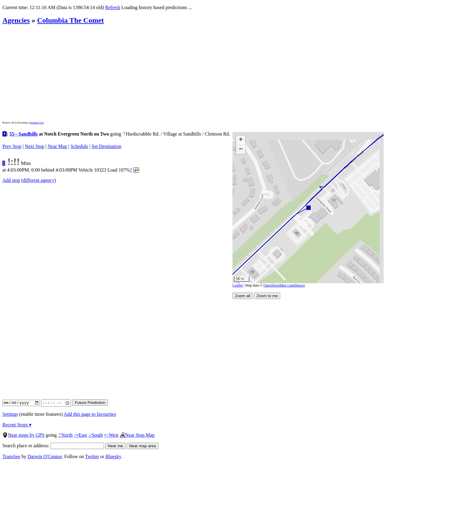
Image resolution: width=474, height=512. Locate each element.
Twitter (92, 456)
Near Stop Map (137, 435)
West (111, 435)
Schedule (79, 146)
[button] (308, 207)
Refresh (112, 7)
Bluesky (113, 456)
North (65, 435)
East (80, 435)
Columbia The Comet (70, 20)
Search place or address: (53, 445)
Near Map (57, 146)
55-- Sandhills (23, 133)
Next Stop (34, 146)
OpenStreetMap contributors (284, 285)
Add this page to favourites (90, 414)
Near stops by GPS (23, 435)
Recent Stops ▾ (16, 424)
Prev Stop (11, 146)
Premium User (37, 122)
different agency (38, 180)
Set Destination (106, 146)
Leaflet (237, 285)
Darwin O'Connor (45, 456)
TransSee (11, 456)
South (95, 435)
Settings (10, 414)
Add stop (11, 180)
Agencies (16, 20)
